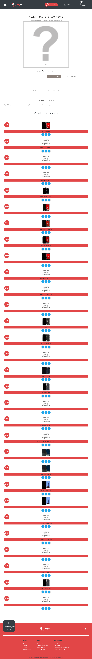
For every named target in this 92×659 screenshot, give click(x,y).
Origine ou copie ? (41, 646)
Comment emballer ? (42, 645)
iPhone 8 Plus (46, 131)
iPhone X (46, 327)
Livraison (25, 645)
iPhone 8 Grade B (46, 245)
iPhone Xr (46, 457)
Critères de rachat (41, 648)
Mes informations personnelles (61, 646)
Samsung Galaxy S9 (46, 164)
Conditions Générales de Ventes (49, 656)
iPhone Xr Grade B (46, 473)
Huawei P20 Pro (46, 376)
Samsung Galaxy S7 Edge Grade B (46, 310)
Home (40, 14)
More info (42, 100)
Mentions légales (59, 656)
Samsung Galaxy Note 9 (46, 424)
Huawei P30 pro (46, 506)
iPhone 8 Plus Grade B (46, 261)
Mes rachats (56, 643)
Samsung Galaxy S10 (46, 539)
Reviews (51, 100)
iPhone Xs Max (46, 392)
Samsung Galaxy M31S (46, 408)
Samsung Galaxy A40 (46, 604)
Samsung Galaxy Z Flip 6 (46, 294)
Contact (25, 646)
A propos (25, 643)
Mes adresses (56, 645)
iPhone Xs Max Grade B (46, 588)
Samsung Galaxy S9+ (46, 180)
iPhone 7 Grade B (46, 212)
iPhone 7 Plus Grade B (46, 229)
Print (46, 94)
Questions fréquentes (42, 643)
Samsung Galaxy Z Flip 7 (46, 278)
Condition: (51, 20)
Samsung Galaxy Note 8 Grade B (46, 359)
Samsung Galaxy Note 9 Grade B (46, 441)
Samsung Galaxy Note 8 (46, 147)
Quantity (35, 74)
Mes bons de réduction (59, 648)
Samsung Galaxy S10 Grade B (46, 555)
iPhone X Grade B (46, 343)
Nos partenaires (27, 648)
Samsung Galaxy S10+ (46, 522)
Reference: (33, 20)
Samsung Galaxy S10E (46, 571)
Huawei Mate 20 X (46, 490)
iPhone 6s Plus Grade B (46, 196)
